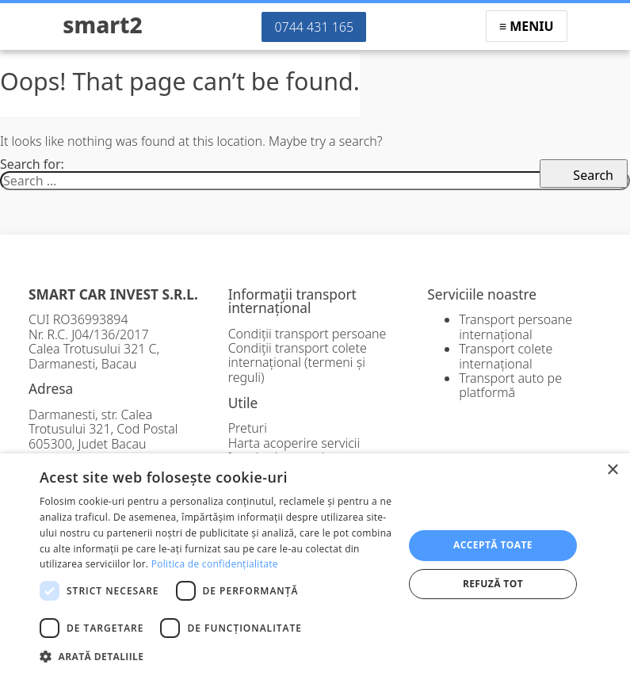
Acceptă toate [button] (493, 545)
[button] (216, 655)
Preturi (247, 428)
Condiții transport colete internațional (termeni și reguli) (297, 362)
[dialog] (315, 564)
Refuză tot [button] (493, 583)
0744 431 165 (313, 27)
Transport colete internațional (505, 356)
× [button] (612, 470)
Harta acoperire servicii (294, 443)
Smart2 (102, 25)
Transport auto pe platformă (510, 385)
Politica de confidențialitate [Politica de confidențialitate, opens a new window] (214, 564)
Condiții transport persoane (307, 333)
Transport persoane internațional (515, 326)
